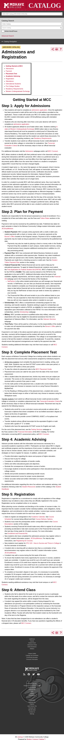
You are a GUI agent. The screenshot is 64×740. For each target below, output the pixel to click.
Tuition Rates (44, 218)
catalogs (20, 737)
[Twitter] (33, 674)
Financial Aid (32, 689)
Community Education (32, 657)
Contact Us (32, 712)
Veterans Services (49, 319)
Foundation (32, 695)
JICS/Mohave (7, 228)
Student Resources (28, 487)
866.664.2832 (32, 710)
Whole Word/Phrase (11, 31)
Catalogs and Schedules (32, 655)
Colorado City (32, 708)
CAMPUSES (32, 700)
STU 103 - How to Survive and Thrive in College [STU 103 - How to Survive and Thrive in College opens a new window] (42, 543)
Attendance (10, 81)
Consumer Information (32, 659)
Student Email (32, 643)
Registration (10, 79)
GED (32, 691)
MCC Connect (53, 151)
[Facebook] (29, 674)
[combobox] (32, 13)
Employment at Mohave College (32, 685)
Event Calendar (32, 687)
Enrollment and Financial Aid (17, 533)
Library (32, 693)
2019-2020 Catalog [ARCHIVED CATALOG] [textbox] (15, 14)
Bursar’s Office (10, 236)
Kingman (32, 704)
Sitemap (32, 714)
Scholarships (24, 312)
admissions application (39, 110)
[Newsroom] (24, 674)
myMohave (32, 639)
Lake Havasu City (32, 706)
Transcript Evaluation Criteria (50, 401)
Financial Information (25, 432)
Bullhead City (32, 702)
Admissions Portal (32, 645)
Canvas (32, 641)
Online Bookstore (32, 646)
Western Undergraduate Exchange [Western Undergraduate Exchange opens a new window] (18, 91)
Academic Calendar (38, 517)
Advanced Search (8, 36)
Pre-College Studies (13, 86)
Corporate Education (32, 683)
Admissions (10, 68)
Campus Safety (32, 653)
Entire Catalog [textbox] (7, 24)
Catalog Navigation (10, 41)
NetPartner (11, 281)
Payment (9, 71)
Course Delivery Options (44, 519)
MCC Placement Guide (44, 369)
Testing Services (37, 429)
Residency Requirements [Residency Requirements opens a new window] (14, 89)
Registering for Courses (24, 541)
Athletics (32, 648)
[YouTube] (38, 674)
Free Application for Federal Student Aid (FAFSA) (24, 269)
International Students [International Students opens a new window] (13, 84)
